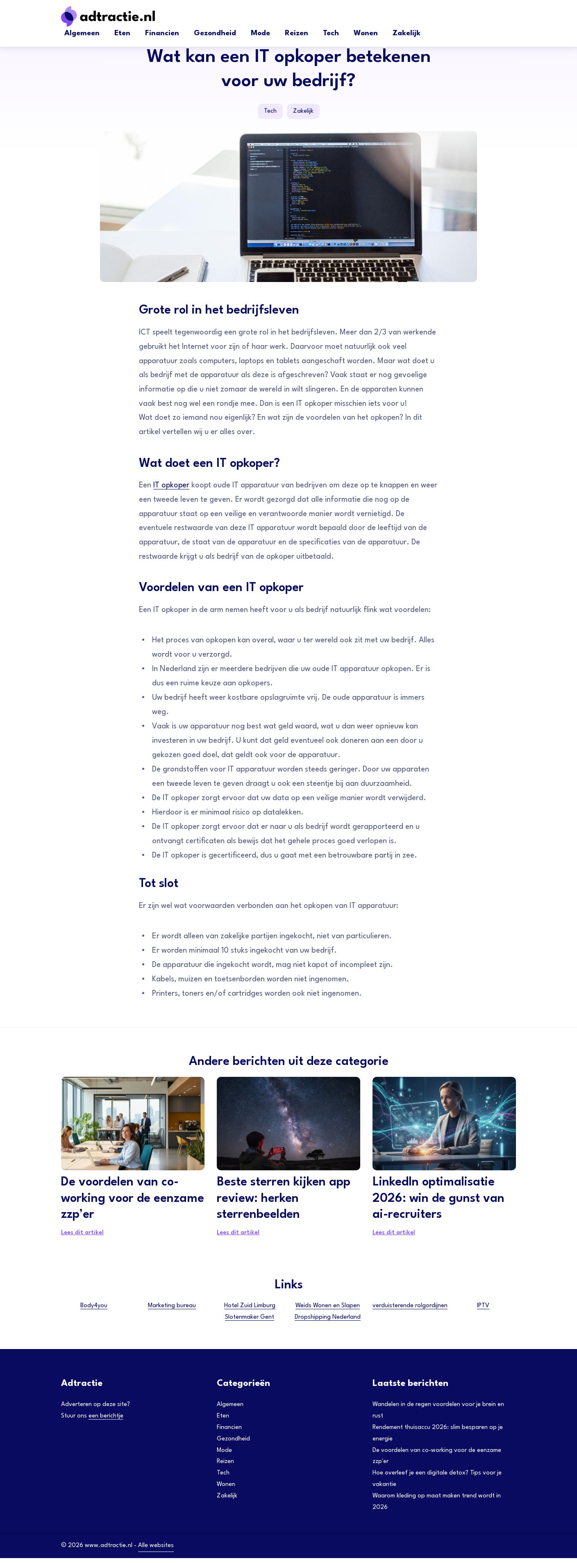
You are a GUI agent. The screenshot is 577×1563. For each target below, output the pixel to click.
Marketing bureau (172, 1310)
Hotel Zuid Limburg (249, 1310)
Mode (260, 33)
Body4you (93, 1310)
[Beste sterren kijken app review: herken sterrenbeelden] (288, 1127)
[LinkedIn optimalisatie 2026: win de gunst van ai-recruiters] (444, 1127)
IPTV (483, 1310)
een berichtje (106, 1420)
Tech (331, 33)
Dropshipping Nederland (328, 1321)
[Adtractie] (122, 16)
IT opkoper (172, 487)
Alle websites (156, 1550)
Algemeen (82, 33)
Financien (162, 33)
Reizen (296, 33)
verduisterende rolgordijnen (410, 1310)
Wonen (366, 33)
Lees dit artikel (82, 1237)
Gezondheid (215, 33)
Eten (122, 33)
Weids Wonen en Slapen (327, 1310)
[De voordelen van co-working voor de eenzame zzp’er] (132, 1127)
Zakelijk (406, 33)
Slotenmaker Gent (249, 1321)
